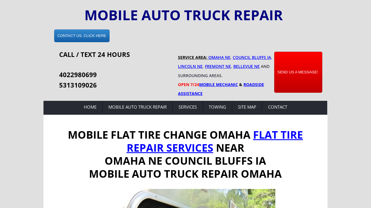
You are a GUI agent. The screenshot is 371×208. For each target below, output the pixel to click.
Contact (277, 107)
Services (188, 107)
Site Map (247, 107)
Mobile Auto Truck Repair (137, 107)
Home (90, 107)
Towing (217, 107)
